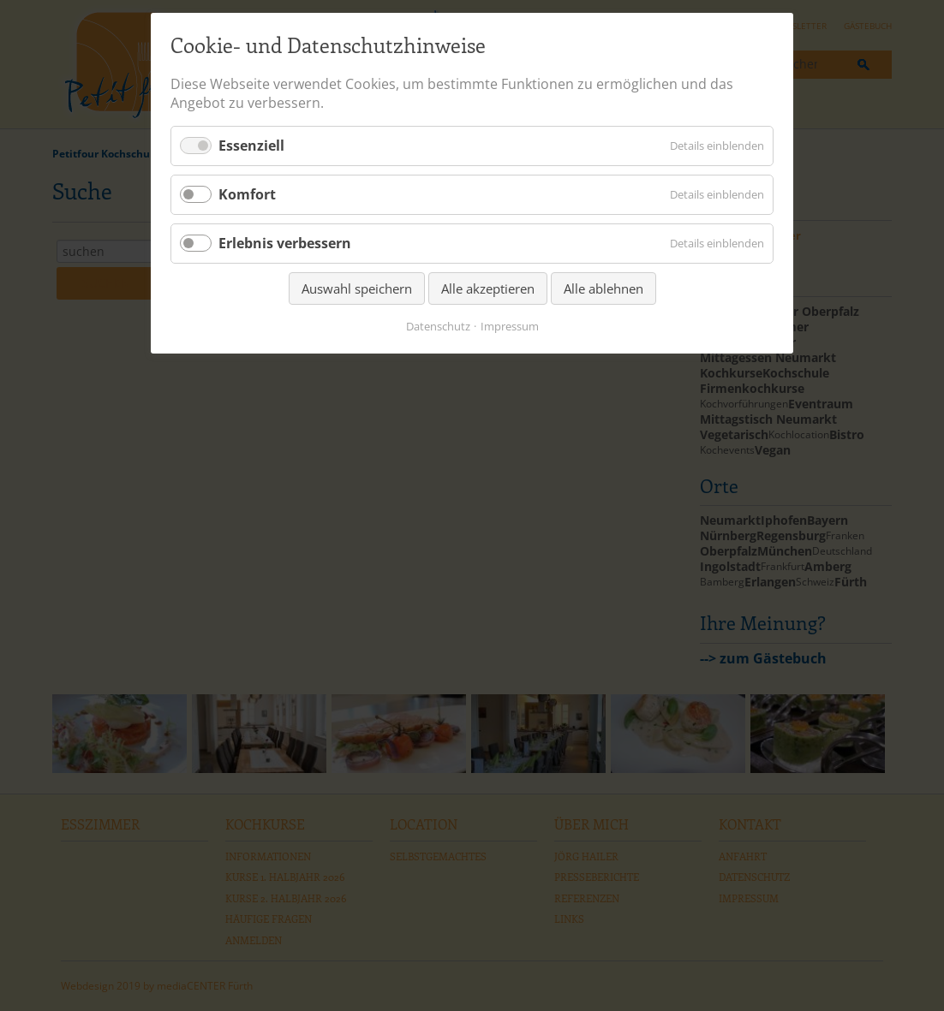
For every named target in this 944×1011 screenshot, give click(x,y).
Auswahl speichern (357, 288)
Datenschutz (438, 326)
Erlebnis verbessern (284, 243)
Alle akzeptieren (488, 288)
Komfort (247, 194)
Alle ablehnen (603, 288)
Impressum (510, 326)
